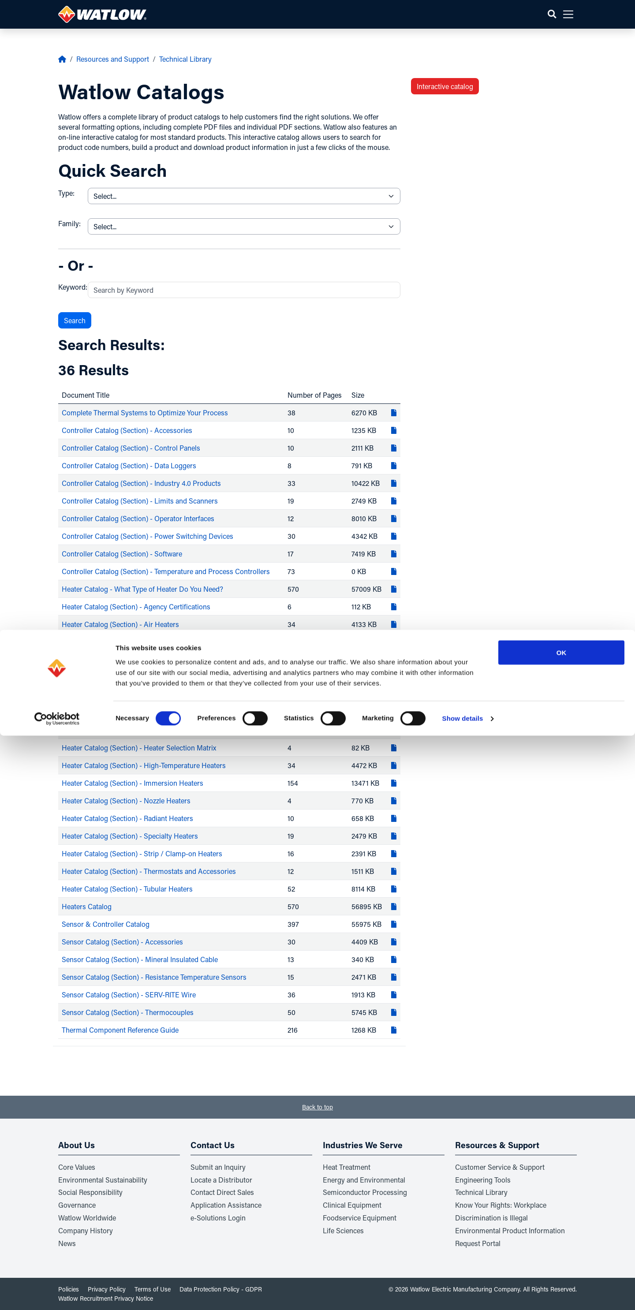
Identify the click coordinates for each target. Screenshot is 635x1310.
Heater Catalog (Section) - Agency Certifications (136, 606)
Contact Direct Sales (222, 1192)
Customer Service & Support (500, 1167)
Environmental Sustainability (102, 1179)
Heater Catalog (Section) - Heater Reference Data (137, 730)
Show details (462, 1292)
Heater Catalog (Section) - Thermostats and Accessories (149, 871)
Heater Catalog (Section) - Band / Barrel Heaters (136, 641)
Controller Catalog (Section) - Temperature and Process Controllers (166, 571)
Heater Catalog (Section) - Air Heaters (120, 624)
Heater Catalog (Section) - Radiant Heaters (127, 818)
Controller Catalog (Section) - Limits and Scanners (140, 500)
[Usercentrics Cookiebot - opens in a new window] (57, 1292)
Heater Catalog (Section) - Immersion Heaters (132, 782)
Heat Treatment (346, 1167)
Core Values (76, 1167)
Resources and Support (112, 58)
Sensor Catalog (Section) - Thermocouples (128, 1012)
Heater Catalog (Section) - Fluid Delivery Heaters (137, 712)
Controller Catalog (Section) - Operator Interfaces (138, 518)
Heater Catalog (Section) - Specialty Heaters (130, 835)
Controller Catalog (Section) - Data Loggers (129, 465)
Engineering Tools (483, 1179)
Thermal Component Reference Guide (120, 1029)
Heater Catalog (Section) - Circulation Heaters (133, 677)
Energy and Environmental (364, 1179)
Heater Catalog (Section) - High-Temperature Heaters (144, 765)
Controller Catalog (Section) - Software (122, 553)
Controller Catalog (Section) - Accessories (127, 430)
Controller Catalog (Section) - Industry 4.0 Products (141, 483)
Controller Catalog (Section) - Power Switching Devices (147, 536)
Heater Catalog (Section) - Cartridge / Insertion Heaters (147, 659)
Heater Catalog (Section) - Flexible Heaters (127, 694)
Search (75, 320)
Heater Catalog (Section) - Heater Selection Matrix (139, 747)
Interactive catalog (445, 86)
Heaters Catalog (87, 906)
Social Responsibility (90, 1192)
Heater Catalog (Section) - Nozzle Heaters (126, 800)
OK (562, 1226)
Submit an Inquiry (218, 1167)
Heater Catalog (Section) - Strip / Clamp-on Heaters (142, 853)
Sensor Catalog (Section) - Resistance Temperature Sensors (154, 977)
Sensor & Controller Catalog (105, 924)
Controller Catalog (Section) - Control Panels (131, 447)
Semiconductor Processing (365, 1192)
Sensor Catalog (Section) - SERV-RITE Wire (129, 994)
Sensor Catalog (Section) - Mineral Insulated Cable (140, 959)
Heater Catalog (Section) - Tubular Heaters (127, 888)
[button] (552, 14)
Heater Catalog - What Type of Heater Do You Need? (142, 588)
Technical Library (185, 58)
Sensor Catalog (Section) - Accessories (122, 941)
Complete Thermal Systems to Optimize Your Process (145, 412)
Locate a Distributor (221, 1179)
